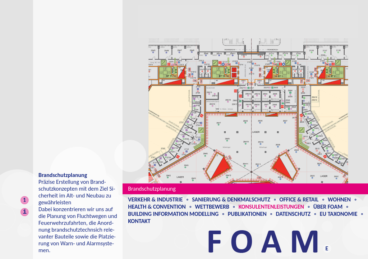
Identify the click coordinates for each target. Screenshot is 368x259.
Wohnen (339, 199)
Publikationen (247, 213)
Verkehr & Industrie (155, 199)
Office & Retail (299, 199)
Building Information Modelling (173, 213)
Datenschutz (293, 213)
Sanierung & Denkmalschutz (231, 199)
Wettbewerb (212, 206)
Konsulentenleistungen (271, 206)
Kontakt (139, 221)
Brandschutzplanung (151, 188)
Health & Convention (157, 206)
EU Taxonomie (339, 213)
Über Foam (327, 206)
